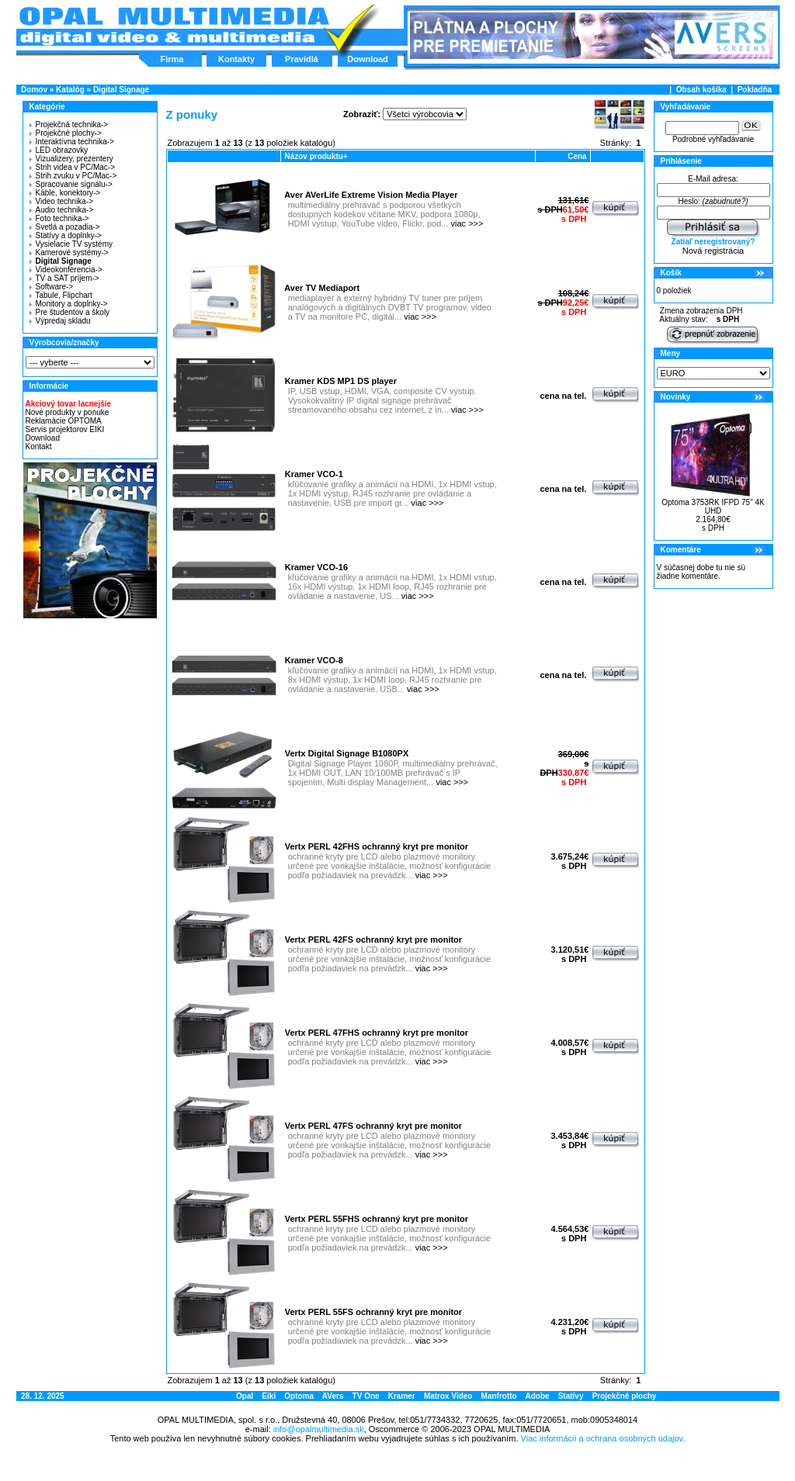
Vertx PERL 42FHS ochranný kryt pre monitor (376, 846)
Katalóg (70, 89)
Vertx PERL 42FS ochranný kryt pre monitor (373, 939)
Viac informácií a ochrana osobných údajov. (603, 1438)
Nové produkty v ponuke (67, 412)
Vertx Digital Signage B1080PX (347, 753)
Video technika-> (62, 201)
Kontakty (236, 59)
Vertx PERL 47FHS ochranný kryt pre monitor (376, 1032)
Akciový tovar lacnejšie (69, 404)
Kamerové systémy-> (69, 252)
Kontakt (39, 446)
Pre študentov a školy (70, 312)
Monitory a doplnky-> (69, 303)
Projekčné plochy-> (66, 133)
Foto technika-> (59, 218)
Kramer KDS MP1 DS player (341, 381)
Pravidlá (301, 59)
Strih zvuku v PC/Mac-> (73, 175)
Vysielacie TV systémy (71, 244)
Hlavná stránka (173, 26)
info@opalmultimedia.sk (318, 1429)
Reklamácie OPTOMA (64, 421)
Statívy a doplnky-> (66, 235)
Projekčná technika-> (69, 124)
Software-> (52, 286)
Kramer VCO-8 (314, 660)
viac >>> (467, 223)
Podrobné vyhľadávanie (713, 139)
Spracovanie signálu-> (71, 184)
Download (367, 59)
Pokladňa (755, 89)
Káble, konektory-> (65, 193)
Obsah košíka (701, 89)
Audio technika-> (62, 210)
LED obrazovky (59, 150)
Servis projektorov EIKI (65, 429)
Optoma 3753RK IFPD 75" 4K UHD (713, 506)
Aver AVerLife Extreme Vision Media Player (370, 194)
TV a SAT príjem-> (64, 278)
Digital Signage (121, 89)
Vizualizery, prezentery (71, 158)
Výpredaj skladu (60, 321)
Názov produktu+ (315, 156)
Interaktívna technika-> (72, 141)
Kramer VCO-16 (316, 567)
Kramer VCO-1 (314, 474)
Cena (577, 156)
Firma (172, 59)
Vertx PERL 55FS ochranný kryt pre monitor (373, 1312)
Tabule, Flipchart (61, 295)
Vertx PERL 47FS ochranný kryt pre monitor (373, 1125)
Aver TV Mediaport (321, 287)
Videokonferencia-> (66, 269)
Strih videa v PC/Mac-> (73, 167)
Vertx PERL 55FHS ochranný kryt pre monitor (376, 1218)
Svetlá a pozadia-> (65, 227)
